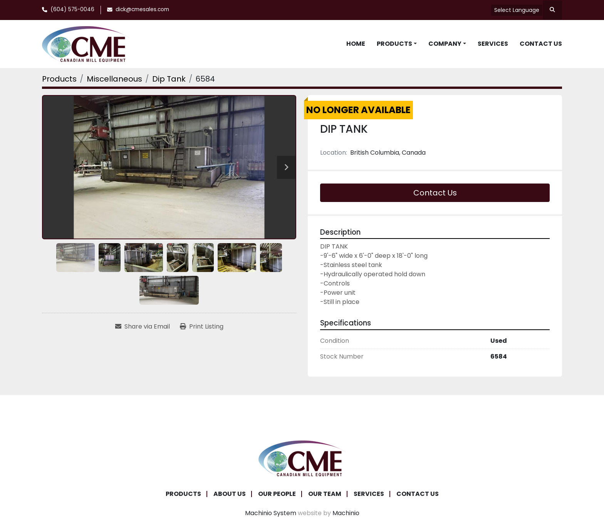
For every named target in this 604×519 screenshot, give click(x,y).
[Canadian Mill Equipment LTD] (302, 457)
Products (394, 43)
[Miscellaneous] (114, 78)
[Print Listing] (201, 326)
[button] (397, 43)
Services (493, 43)
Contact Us (541, 43)
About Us (229, 493)
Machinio (345, 513)
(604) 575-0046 (72, 9)
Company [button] (444, 43)
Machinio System (270, 513)
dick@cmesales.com (142, 9)
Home (355, 43)
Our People (277, 493)
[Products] (59, 78)
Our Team (324, 493)
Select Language (516, 10)
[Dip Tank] (169, 78)
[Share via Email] (142, 326)
